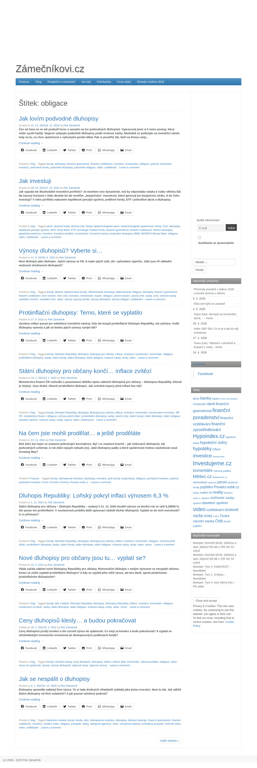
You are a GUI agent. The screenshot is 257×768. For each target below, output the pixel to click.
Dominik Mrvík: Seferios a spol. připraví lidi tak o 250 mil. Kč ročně (214, 546)
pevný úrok (138, 295)
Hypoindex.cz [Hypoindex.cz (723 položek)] (209, 436)
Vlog (38, 81)
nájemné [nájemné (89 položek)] (212, 482)
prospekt (76, 723)
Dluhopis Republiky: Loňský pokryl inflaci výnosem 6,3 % (93, 495)
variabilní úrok (47, 299)
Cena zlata (124, 81)
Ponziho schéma (59, 482)
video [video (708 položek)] (199, 509)
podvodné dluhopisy (61, 167)
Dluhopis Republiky (65, 354)
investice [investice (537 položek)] (202, 455)
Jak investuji (35, 181)
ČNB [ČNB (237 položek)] (219, 521)
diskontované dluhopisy (101, 291)
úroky (125, 357)
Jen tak (86, 81)
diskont (59, 291)
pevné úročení (122, 295)
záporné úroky (80, 665)
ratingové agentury (100, 723)
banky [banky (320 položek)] (205, 398)
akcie (50, 226)
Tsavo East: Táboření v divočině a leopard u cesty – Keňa (214, 345)
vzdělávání (111, 167)
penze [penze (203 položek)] (222, 482)
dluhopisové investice (71, 478)
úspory (68, 419)
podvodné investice (30, 482)
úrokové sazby (168, 295)
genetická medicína (30, 233)
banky (89, 226)
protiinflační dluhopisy (31, 357)
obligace (144, 163)
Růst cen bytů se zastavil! (209, 303)
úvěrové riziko (173, 723)
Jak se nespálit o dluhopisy (54, 679)
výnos (148, 544)
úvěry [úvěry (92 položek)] (216, 516)
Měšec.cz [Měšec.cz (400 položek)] (202, 476)
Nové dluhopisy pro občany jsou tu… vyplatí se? (82, 558)
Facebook (199, 364)
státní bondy (59, 357)
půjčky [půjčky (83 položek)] (196, 493)
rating (85, 723)
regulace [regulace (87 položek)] (205, 498)
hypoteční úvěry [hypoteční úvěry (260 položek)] (213, 442)
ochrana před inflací (69, 416)
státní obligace (95, 357)
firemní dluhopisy (162, 229)
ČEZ (165, 226)
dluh (86, 720)
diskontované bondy (75, 291)
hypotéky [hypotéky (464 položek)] (202, 448)
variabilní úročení (28, 299)
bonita (79, 720)
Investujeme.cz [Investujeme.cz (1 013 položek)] (212, 463)
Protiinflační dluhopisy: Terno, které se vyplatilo (80, 312)
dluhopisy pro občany (102, 354)
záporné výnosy (98, 665)
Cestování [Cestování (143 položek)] (200, 404)
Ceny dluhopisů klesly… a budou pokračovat (77, 620)
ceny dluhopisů (81, 661)
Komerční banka (99, 233)
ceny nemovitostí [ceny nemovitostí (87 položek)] (229, 399)
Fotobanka (104, 81)
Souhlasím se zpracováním (216, 239)
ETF (73, 229)
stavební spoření (28, 419)
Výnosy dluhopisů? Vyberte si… (60, 250)
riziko (115, 723)
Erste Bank (63, 229)
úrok (155, 295)
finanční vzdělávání (101, 163)
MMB (137, 233)
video (100, 167)
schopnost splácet (130, 723)
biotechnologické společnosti (137, 226)
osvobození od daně (30, 606)
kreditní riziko (51, 723)
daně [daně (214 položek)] (211, 404)
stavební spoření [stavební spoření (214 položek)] (215, 503)
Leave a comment (129, 167)
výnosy (68, 299)
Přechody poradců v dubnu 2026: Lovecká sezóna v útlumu (214, 291)
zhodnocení (87, 419)
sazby (149, 295)
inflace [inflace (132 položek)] (216, 449)
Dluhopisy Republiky (116, 603)
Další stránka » (169, 740)
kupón (98, 295)
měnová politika (149, 661)
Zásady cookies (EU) (150, 81)
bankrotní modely (56, 720)
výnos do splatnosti (30, 665)
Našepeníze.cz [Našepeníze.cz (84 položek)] (219, 477)
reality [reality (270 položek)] (218, 492)
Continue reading (31, 143)
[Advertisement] (128, 27)
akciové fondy (61, 226)
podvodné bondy (39, 167)
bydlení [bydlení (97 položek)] (216, 398)
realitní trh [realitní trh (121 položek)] (206, 492)
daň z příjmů (62, 603)
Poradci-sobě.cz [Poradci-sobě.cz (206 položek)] (226, 487)
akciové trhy (77, 226)
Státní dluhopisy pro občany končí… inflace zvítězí (85, 371)
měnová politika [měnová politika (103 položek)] (222, 471)
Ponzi (45, 482)
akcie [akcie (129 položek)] (196, 398)
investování (131, 163)
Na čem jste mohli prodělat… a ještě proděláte (80, 433)
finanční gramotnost (78, 163)
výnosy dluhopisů (100, 299)
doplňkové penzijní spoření (34, 229)
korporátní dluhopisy (121, 233)
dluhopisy (60, 163)
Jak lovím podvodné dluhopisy (58, 118)
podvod (154, 163)
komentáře (156, 354)
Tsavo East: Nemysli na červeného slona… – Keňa (215, 316)
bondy (50, 163)
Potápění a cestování (61, 81)
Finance (24, 81)
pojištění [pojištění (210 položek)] (206, 487)
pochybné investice (157, 478)
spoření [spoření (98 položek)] (197, 503)
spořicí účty (121, 416)
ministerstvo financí (35, 416)
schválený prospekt (152, 723)
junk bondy (114, 478)
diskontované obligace (128, 291)
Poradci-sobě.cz (79, 482)
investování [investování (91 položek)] (218, 456)
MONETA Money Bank (154, 233)
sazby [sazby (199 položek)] (229, 498)
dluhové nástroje (137, 720)
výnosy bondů (81, 299)
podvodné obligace (84, 167)
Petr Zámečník (72, 125)
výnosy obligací (120, 299)
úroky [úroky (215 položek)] (208, 516)
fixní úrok (62, 295)
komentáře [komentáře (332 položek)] (203, 470)
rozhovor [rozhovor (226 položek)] (217, 498)
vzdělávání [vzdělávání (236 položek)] (215, 510)
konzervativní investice (162, 412)
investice (119, 163)
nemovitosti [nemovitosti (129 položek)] (200, 482)
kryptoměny (127, 478)
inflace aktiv (119, 661)
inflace (119, 354)
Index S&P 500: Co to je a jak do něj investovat (216, 330)
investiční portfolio (63, 233)
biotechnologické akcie (107, 226)
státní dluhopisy (76, 357)
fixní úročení (49, 295)
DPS (53, 229)
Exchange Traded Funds (91, 229)
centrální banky (63, 661)
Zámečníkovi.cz (50, 68)
